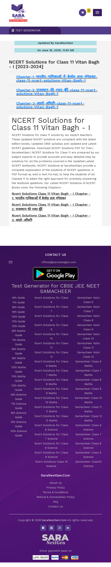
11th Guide (18, 321)
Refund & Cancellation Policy (56, 497)
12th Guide (18, 326)
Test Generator (27, 30)
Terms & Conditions (55, 492)
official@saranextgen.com (58, 262)
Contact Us (55, 506)
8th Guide (18, 307)
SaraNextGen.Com (54, 520)
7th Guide (18, 302)
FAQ (55, 501)
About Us (55, 482)
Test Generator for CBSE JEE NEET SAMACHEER (56, 288)
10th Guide (18, 316)
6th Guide (18, 297)
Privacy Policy (55, 487)
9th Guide (18, 312)
